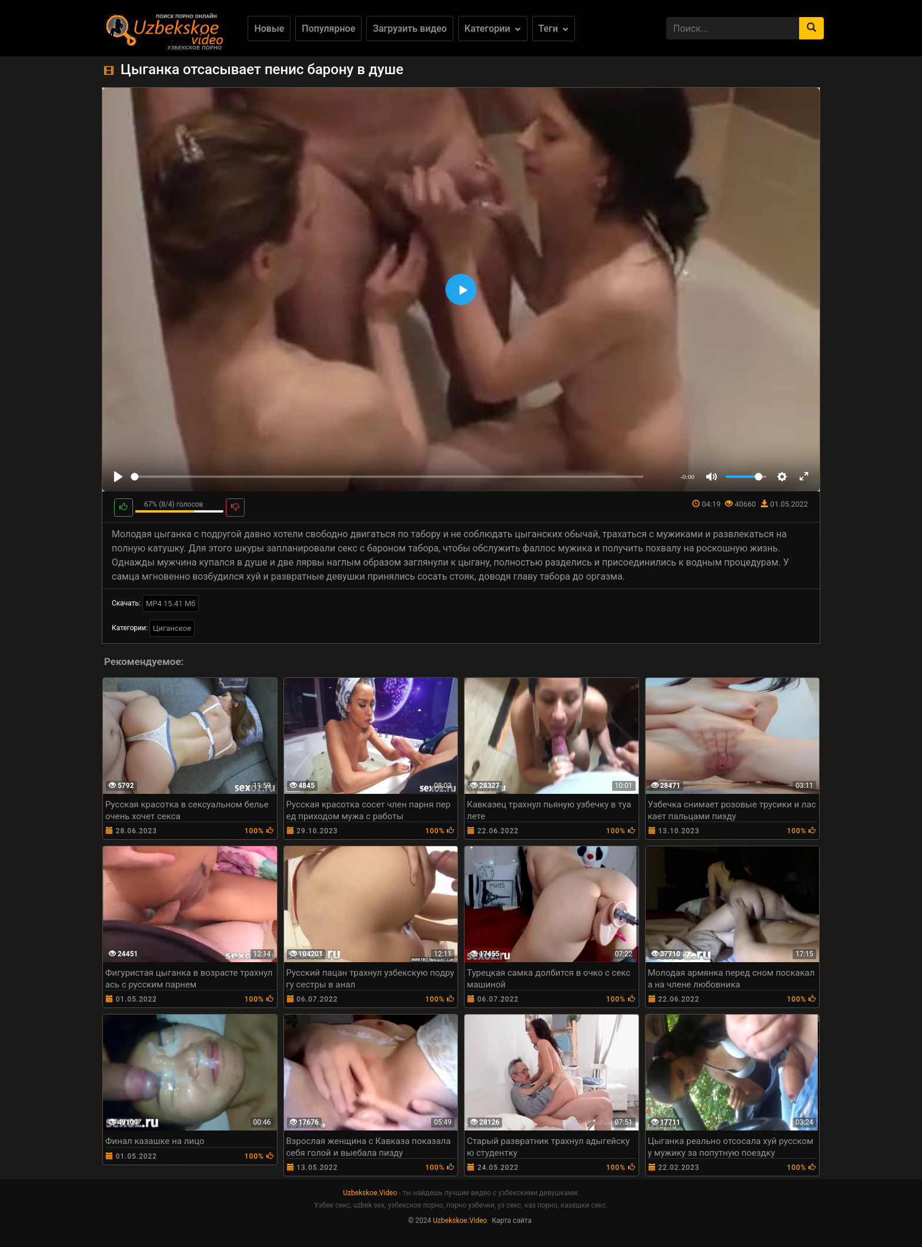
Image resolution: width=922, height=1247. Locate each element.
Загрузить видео (410, 28)
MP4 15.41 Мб (171, 603)
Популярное (328, 28)
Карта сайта (512, 1220)
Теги (554, 28)
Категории (493, 28)
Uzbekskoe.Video (370, 1193)
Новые (269, 28)
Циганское (172, 628)
